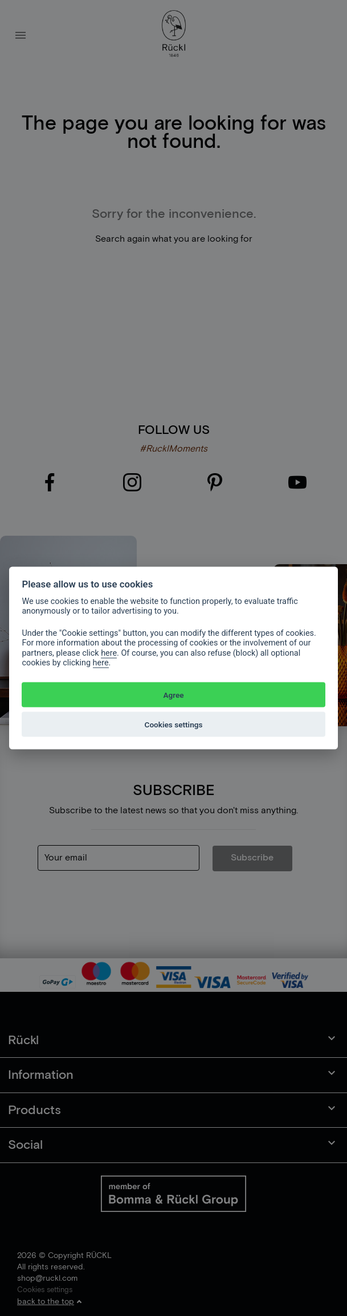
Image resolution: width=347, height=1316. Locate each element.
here (109, 652)
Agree (173, 694)
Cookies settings (174, 724)
